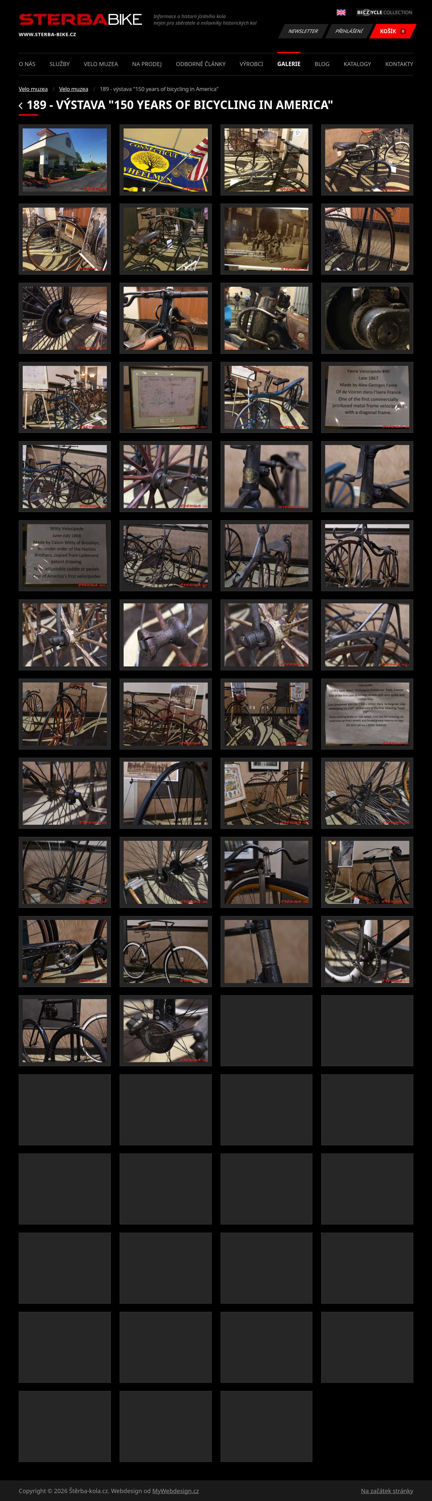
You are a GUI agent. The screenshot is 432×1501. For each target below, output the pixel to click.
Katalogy (357, 64)
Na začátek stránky (387, 1491)
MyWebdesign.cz (175, 1491)
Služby (60, 64)
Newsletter (303, 31)
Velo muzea (101, 64)
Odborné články (201, 64)
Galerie (288, 64)
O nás (27, 64)
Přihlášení (349, 31)
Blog (322, 64)
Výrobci (251, 64)
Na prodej (147, 64)
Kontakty (399, 64)
